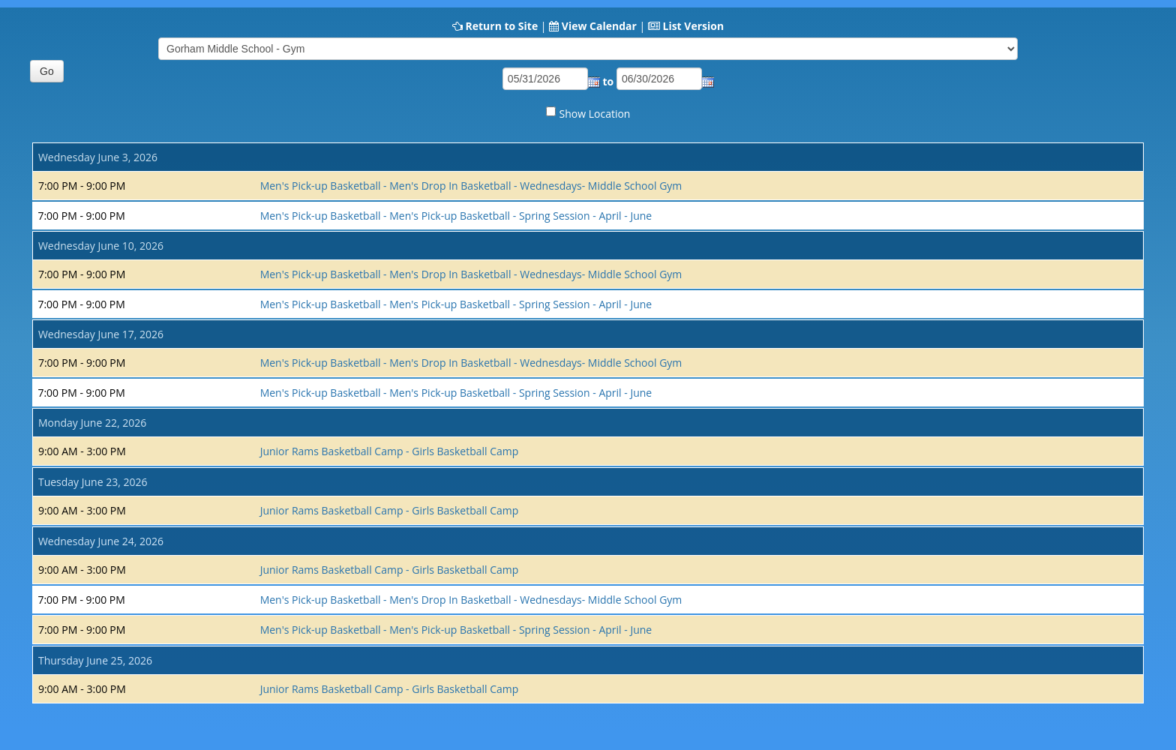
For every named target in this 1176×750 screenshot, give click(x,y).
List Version (693, 26)
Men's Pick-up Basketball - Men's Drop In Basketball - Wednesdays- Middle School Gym (471, 185)
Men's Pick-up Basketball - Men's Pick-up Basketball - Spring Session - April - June (456, 215)
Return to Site (501, 26)
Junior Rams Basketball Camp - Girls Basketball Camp (389, 451)
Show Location (595, 113)
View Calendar (599, 26)
